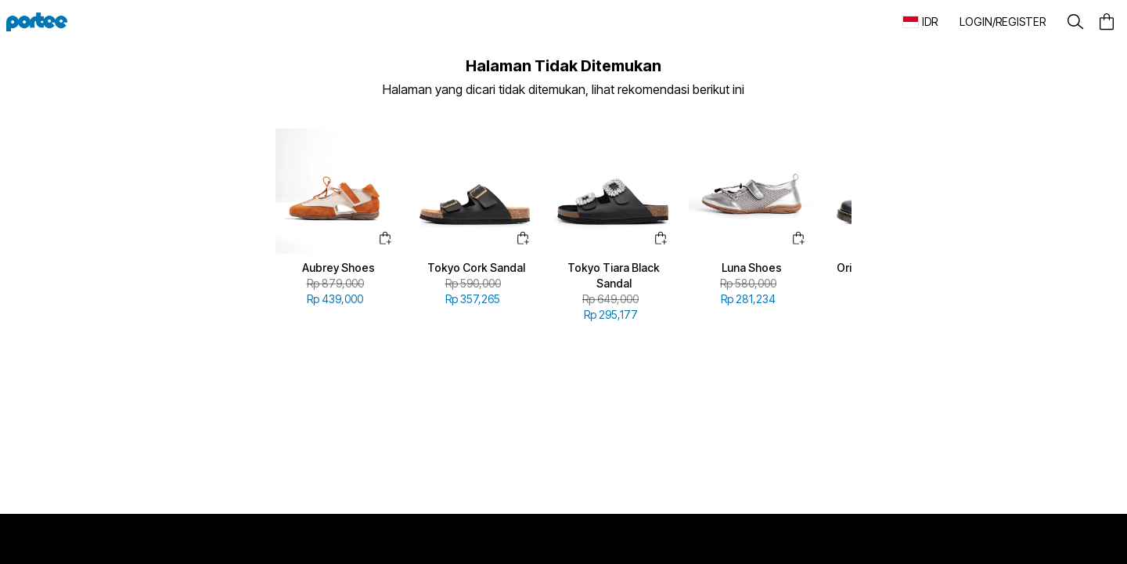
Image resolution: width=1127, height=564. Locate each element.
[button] (1001, 22)
